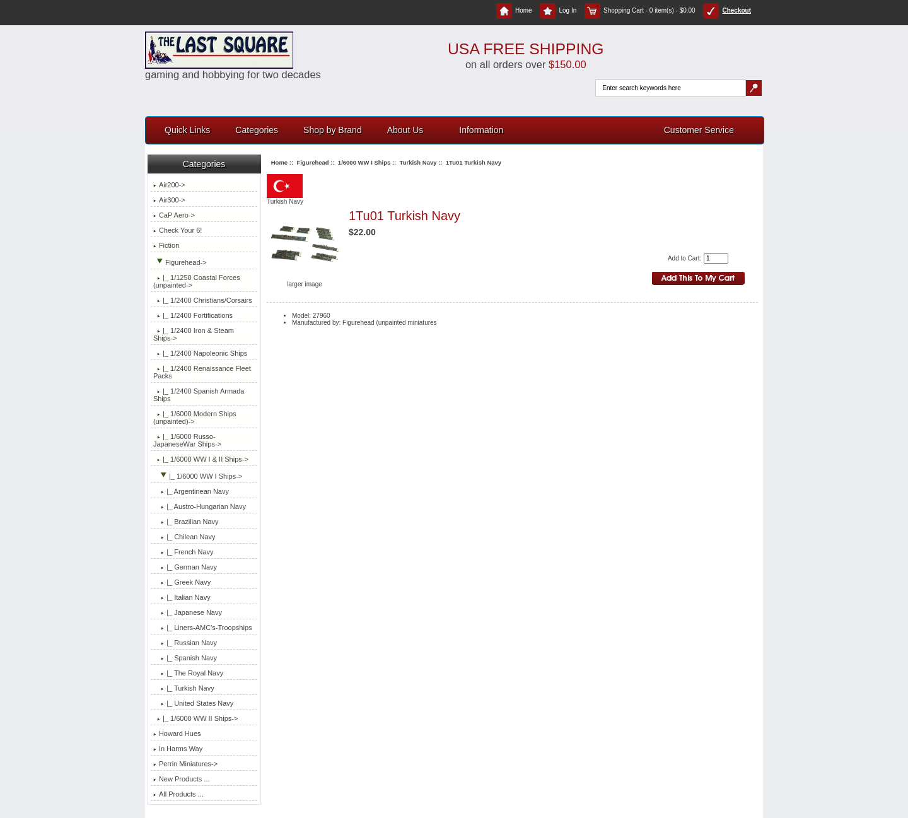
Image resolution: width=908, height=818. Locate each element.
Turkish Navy (418, 162)
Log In (558, 10)
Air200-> (169, 185)
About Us (405, 130)
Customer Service (699, 130)
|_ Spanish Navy (185, 658)
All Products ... (178, 794)
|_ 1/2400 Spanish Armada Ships (199, 394)
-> (180, 262)
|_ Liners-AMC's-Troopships (202, 627)
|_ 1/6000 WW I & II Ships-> (200, 459)
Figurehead (312, 162)
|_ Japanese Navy (187, 612)
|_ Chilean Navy (184, 536)
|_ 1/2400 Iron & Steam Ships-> (193, 334)
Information (481, 130)
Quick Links (187, 130)
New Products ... (181, 779)
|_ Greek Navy (182, 582)
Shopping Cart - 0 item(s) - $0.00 (640, 10)
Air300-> (169, 200)
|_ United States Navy (193, 703)
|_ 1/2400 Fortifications (193, 315)
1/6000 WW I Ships (364, 162)
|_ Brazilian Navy (186, 521)
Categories (256, 130)
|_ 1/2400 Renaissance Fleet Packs (202, 372)
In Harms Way (177, 748)
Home (514, 10)
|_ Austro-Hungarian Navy (199, 506)
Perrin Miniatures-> (185, 764)
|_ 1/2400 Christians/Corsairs (202, 300)
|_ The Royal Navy (188, 673)
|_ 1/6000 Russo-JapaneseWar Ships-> (187, 440)
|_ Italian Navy (182, 597)
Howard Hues (177, 733)
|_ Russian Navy (185, 642)
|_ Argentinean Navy (191, 491)
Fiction (166, 245)
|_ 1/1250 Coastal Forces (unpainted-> (196, 281)
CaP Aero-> (174, 215)
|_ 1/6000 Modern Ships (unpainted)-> (194, 417)
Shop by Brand (332, 130)
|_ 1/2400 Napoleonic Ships (200, 353)
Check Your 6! (177, 230)
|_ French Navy (183, 552)
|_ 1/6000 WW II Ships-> (195, 718)
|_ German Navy (185, 567)
